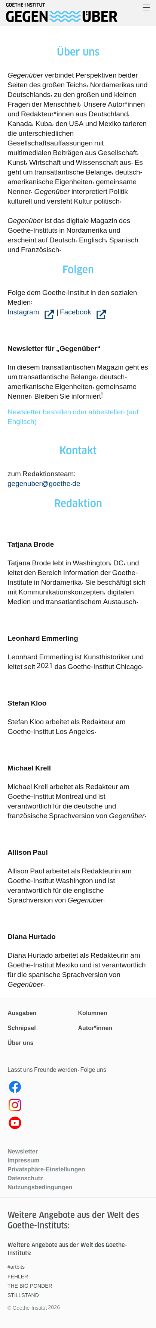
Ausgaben (21, 1013)
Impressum (23, 1160)
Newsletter (22, 1151)
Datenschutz (25, 1178)
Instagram (24, 312)
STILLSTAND (23, 1295)
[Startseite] (61, 16)
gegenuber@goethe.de (43, 483)
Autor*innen (95, 1028)
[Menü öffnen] (146, 8)
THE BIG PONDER (29, 1286)
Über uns (20, 1043)
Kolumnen (92, 1013)
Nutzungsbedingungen (39, 1187)
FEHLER (17, 1277)
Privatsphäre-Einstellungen (46, 1169)
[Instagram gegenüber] (78, 1106)
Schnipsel (21, 1028)
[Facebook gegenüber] (78, 1089)
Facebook (76, 312)
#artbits (16, 1267)
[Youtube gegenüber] (78, 1124)
